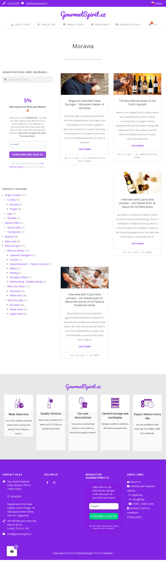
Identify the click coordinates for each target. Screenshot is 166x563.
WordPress (108, 556)
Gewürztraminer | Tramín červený (28, 264)
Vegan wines (16, 313)
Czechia (11, 199)
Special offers (12, 222)
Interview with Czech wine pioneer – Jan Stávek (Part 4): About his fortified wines (137, 203)
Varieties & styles (148, 154)
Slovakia (11, 218)
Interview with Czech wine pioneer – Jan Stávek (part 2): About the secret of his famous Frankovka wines (84, 299)
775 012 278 (13, 3)
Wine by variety (15, 250)
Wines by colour (16, 286)
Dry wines (15, 305)
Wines (88, 161)
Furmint (14, 259)
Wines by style (15, 300)
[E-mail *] (27, 144)
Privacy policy (134, 520)
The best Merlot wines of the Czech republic (137, 102)
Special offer (14, 227)
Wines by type (12, 245)
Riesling (14, 272)
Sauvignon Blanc (19, 277)
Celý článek (85, 149)
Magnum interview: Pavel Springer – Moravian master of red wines (84, 104)
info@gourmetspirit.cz (36, 3)
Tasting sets (14, 231)
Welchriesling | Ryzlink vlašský (26, 281)
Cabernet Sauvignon (21, 255)
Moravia (14, 204)
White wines (16, 295)
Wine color (11, 241)
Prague (13, 208)
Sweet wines (16, 309)
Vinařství (9, 236)
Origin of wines (13, 195)
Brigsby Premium (86, 556)
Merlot (13, 268)
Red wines (15, 291)
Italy (9, 213)
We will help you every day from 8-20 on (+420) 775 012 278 (21, 527)
